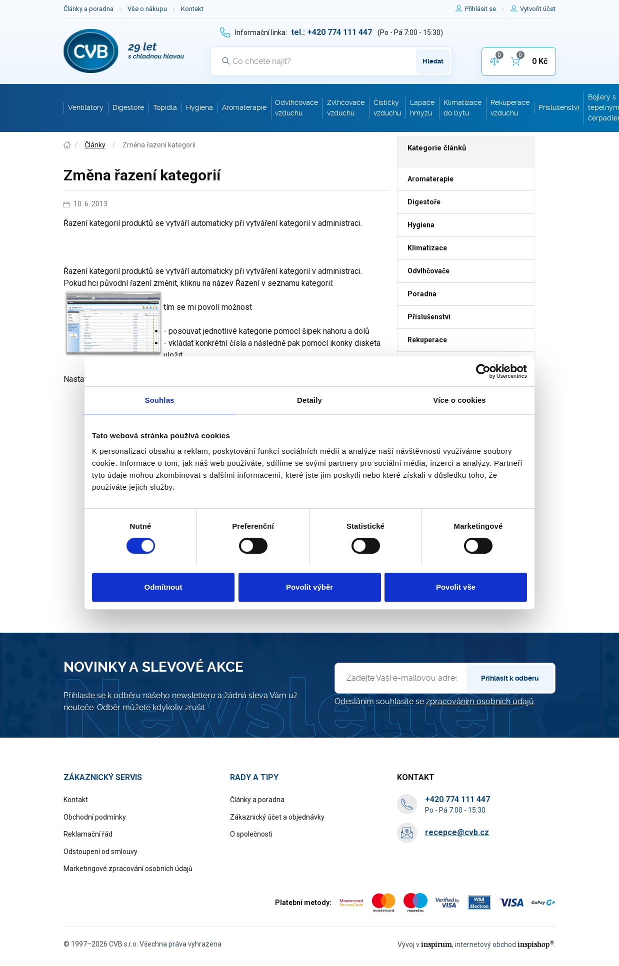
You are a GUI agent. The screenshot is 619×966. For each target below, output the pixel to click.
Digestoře (424, 202)
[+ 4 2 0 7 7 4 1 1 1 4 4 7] (331, 32)
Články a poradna (89, 8)
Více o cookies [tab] (459, 400)
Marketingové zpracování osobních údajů (128, 869)
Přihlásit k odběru (510, 678)
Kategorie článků (437, 147)
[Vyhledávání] (331, 60)
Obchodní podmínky (95, 817)
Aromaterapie (431, 179)
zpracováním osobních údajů (480, 701)
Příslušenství (429, 317)
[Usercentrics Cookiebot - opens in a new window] (483, 371)
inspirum (436, 944)
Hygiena (421, 225)
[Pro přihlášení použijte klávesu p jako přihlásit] (484, 9)
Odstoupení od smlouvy (101, 852)
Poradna (422, 294)
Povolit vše (456, 587)
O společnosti (251, 834)
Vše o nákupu (147, 8)
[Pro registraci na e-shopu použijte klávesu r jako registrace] (538, 9)
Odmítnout (163, 587)
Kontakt (192, 8)
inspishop (536, 944)
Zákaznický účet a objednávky (277, 817)
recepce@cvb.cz (457, 832)
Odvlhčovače (429, 271)
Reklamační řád (88, 834)
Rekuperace (427, 340)
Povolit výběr (309, 587)
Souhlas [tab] (159, 400)
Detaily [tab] (309, 400)
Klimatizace (427, 248)
